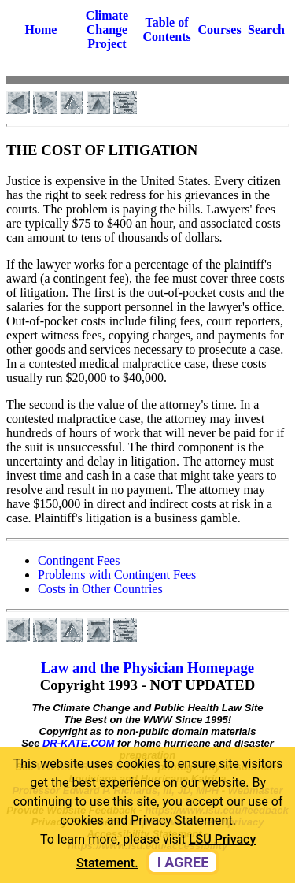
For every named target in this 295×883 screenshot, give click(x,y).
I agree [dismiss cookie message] (183, 862)
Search (266, 29)
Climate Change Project (107, 29)
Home (41, 29)
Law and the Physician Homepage (147, 667)
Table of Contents (166, 29)
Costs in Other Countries (100, 588)
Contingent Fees (79, 560)
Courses (220, 29)
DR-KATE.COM (78, 743)
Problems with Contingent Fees (117, 574)
